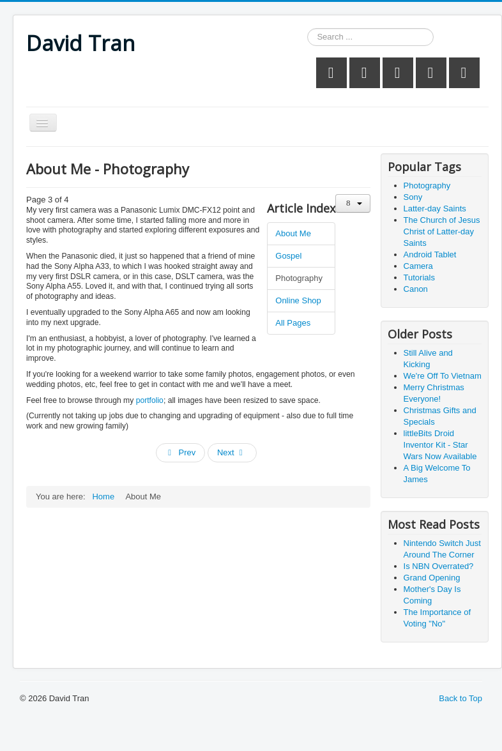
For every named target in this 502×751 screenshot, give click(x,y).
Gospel (288, 256)
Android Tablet (430, 254)
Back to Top (460, 698)
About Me (293, 233)
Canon (416, 289)
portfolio (150, 400)
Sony (413, 197)
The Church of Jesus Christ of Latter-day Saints (442, 231)
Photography (299, 278)
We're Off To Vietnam (443, 376)
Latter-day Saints (435, 208)
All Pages (292, 323)
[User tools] (352, 203)
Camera (418, 266)
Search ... (307, 28)
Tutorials (419, 277)
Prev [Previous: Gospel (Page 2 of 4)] (180, 452)
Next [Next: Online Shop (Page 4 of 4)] (231, 452)
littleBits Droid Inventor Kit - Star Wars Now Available (440, 445)
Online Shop (298, 300)
